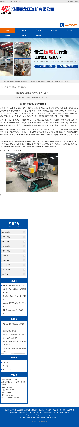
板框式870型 (50, 81)
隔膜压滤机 (6, 241)
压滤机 (8, 125)
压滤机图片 (6, 255)
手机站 (76, 1)
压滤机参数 (70, 410)
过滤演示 (41, 410)
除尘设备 (5, 274)
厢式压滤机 (6, 237)
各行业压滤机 (6, 269)
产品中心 (38, 30)
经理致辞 (34, 410)
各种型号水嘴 (41, 81)
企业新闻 (69, 30)
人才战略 (27, 410)
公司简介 (13, 410)
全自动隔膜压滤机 (12, 81)
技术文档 (54, 30)
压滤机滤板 (58, 81)
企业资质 (8, 35)
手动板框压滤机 (32, 81)
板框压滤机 (6, 232)
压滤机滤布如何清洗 (9, 331)
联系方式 (38, 35)
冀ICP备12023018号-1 (53, 417)
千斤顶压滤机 (6, 265)
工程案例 (23, 35)
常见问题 (56, 410)
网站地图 (70, 1)
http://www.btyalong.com (46, 415)
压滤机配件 (6, 260)
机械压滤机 (6, 251)
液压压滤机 (65, 81)
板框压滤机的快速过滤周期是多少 (13, 285)
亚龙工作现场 (7, 369)
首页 (7, 30)
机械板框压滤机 (22, 81)
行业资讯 (3, 87)
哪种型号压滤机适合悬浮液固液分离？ (17, 87)
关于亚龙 (23, 30)
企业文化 (20, 410)
